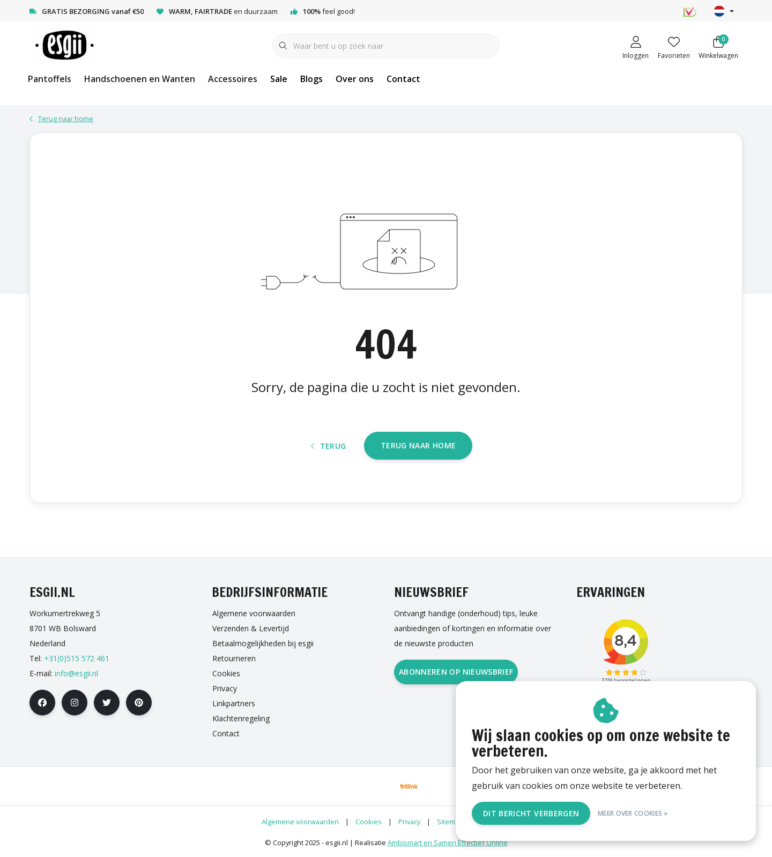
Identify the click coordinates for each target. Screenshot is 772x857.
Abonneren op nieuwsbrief (456, 672)
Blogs (311, 79)
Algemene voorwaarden (300, 821)
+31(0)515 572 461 (76, 658)
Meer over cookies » (633, 813)
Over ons (355, 79)
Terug (328, 446)
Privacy (409, 821)
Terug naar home (418, 445)
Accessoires (232, 79)
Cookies (368, 821)
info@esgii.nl (76, 673)
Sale (278, 79)
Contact (403, 79)
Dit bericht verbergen (531, 813)
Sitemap (450, 821)
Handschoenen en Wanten (139, 79)
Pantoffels (49, 79)
